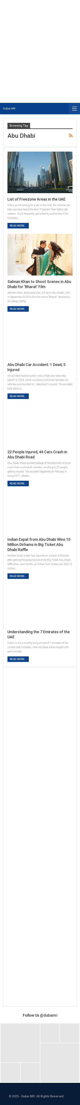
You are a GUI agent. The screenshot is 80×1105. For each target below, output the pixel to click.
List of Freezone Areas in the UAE (36, 199)
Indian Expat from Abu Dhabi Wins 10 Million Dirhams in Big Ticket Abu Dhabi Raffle (38, 544)
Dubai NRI (9, 108)
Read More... (18, 225)
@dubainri (48, 1015)
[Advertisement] (40, 42)
